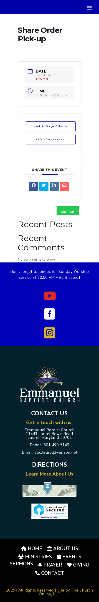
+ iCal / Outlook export (51, 139)
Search (68, 211)
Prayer (50, 565)
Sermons (21, 564)
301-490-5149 (56, 445)
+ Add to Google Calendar (50, 126)
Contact (49, 573)
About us (62, 548)
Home (31, 548)
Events (69, 556)
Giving (78, 565)
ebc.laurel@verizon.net (56, 453)
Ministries (35, 556)
